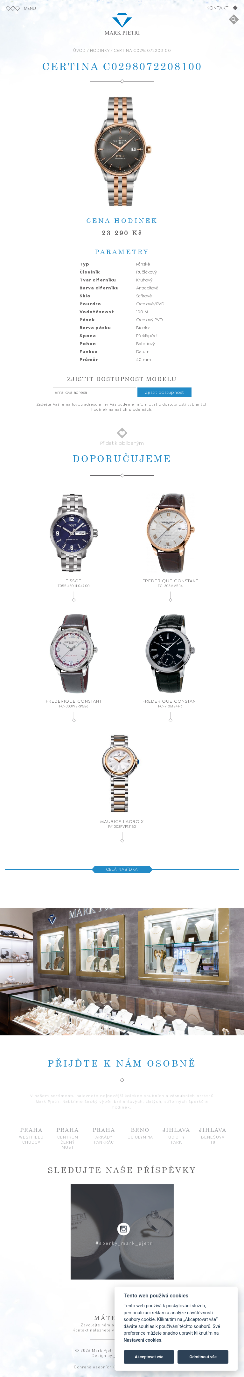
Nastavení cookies (142, 1340)
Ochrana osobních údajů (99, 1366)
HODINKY (100, 50)
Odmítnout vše (203, 1356)
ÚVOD (79, 50)
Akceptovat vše (149, 1356)
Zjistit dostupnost (164, 392)
